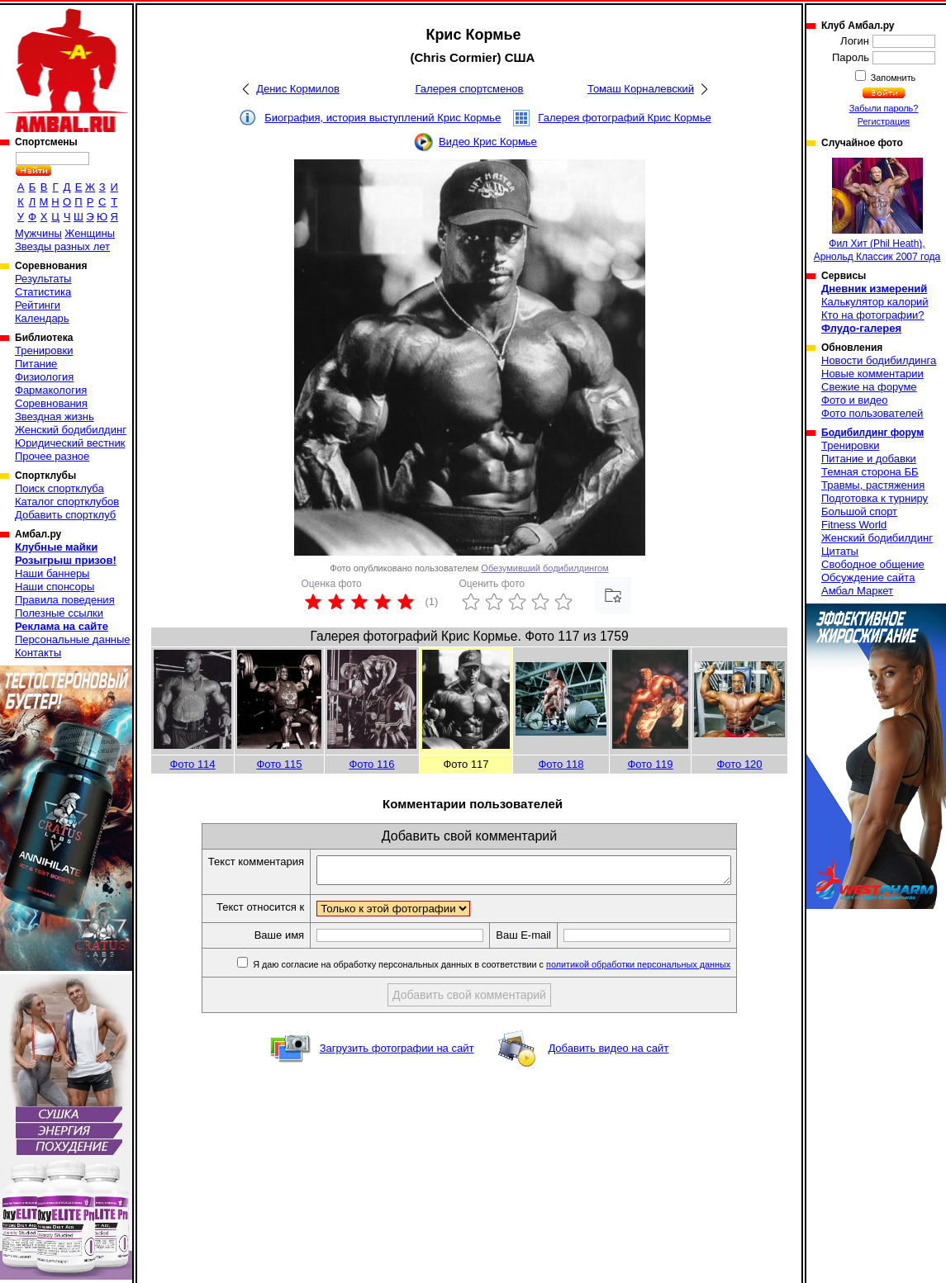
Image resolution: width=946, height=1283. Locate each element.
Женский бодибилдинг (70, 430)
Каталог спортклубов (67, 501)
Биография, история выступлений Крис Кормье (382, 117)
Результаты (43, 278)
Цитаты (839, 551)
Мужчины (38, 233)
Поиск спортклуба (59, 488)
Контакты (38, 652)
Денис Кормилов (298, 89)
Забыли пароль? (884, 108)
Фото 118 (560, 764)
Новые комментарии (872, 373)
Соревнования (51, 403)
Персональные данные (73, 639)
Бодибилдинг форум (872, 432)
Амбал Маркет (857, 591)
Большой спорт (859, 511)
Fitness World (854, 524)
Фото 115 (279, 764)
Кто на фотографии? (873, 315)
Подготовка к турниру (874, 498)
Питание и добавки (868, 458)
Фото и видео (854, 400)
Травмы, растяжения (873, 485)
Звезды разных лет (62, 246)
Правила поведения (65, 600)
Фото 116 (371, 764)
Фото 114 (192, 764)
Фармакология (51, 390)
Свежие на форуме (869, 387)
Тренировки (44, 350)
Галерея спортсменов (470, 89)
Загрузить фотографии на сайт (397, 1053)
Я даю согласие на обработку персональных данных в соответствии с (515, 969)
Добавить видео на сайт (608, 1053)
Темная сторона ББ (870, 472)
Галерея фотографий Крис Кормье (624, 117)
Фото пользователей (872, 413)
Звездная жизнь (54, 416)
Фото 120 (739, 764)
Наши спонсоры (54, 586)
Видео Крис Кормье (488, 141)
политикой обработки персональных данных (663, 969)
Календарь (42, 318)
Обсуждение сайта (868, 577)
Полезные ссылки (59, 613)
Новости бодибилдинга (878, 360)
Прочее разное (52, 456)
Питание (36, 363)
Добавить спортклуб (65, 515)
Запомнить (892, 78)
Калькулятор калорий (875, 302)
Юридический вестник (70, 443)
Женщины (89, 233)
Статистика (43, 292)
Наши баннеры (52, 573)
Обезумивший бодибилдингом (544, 568)
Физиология (44, 377)
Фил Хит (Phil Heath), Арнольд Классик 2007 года (877, 210)
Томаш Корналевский (640, 89)
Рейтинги (37, 305)
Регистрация (884, 121)
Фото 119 (650, 764)
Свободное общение (873, 564)
